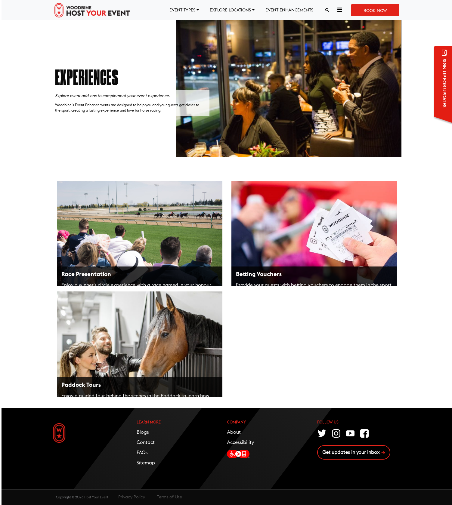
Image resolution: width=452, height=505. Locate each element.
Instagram (336, 432)
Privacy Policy (131, 497)
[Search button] (327, 10)
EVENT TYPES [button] (182, 10)
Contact (146, 442)
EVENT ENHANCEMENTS (289, 10)
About (234, 432)
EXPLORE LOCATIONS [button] (230, 10)
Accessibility (240, 442)
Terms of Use (169, 497)
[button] (340, 10)
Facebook (364, 432)
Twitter (322, 432)
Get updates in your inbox (351, 452)
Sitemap (146, 462)
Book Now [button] (375, 11)
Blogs (143, 432)
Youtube (350, 432)
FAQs (142, 452)
